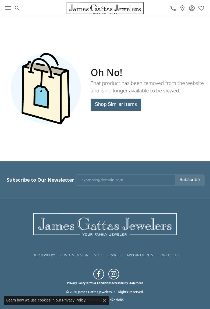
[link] (173, 8)
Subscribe (190, 180)
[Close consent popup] (104, 300)
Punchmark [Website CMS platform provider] (115, 299)
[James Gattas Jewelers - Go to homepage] (105, 224)
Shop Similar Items (116, 104)
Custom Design (74, 255)
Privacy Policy (76, 283)
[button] (17, 8)
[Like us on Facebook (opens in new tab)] (98, 274)
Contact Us (168, 255)
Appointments (140, 255)
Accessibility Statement (127, 283)
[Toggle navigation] (8, 8)
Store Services (108, 255)
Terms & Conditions (99, 283)
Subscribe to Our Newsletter (40, 180)
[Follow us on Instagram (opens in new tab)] (113, 274)
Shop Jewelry (43, 255)
